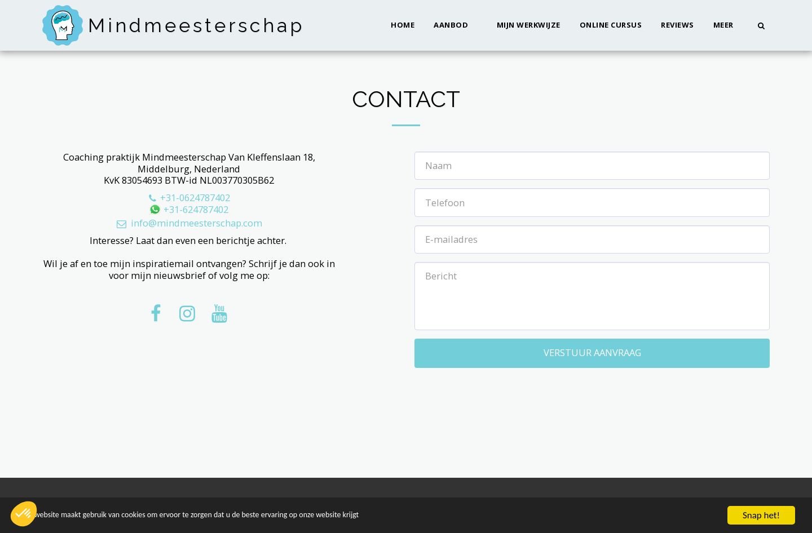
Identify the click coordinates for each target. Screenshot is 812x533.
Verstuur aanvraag (592, 352)
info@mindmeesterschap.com (189, 222)
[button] (456, 25)
